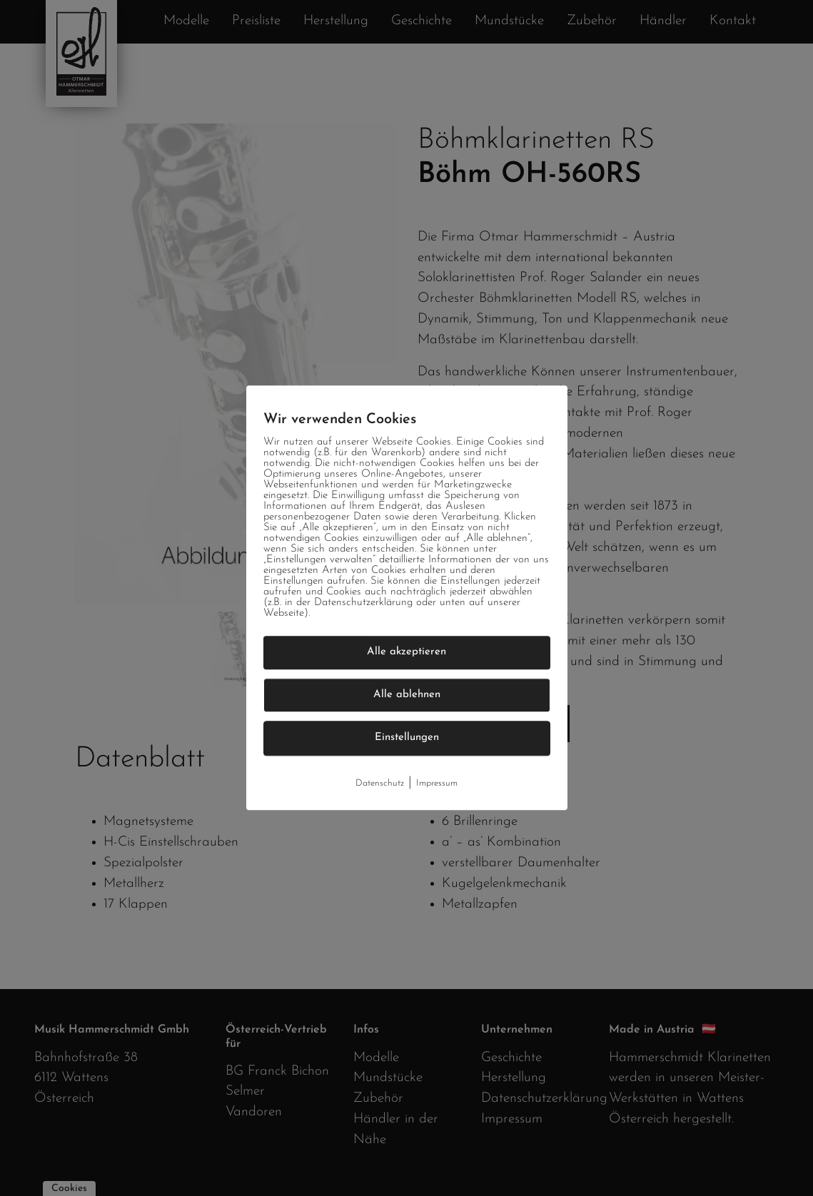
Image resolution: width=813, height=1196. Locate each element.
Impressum (437, 783)
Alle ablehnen (406, 694)
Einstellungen (407, 737)
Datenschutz (379, 783)
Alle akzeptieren (406, 652)
